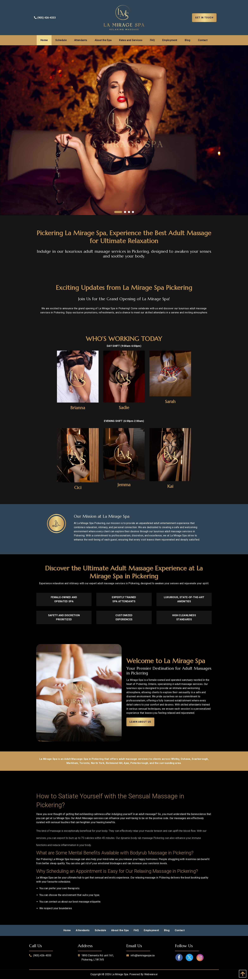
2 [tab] (125, 212)
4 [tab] (133, 212)
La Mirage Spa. (120, 974)
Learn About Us (140, 722)
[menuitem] (44, 40)
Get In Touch (204, 17)
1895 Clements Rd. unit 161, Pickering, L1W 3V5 (97, 957)
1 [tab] (115, 212)
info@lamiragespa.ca (142, 955)
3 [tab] (129, 212)
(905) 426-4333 (45, 17)
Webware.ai (151, 974)
